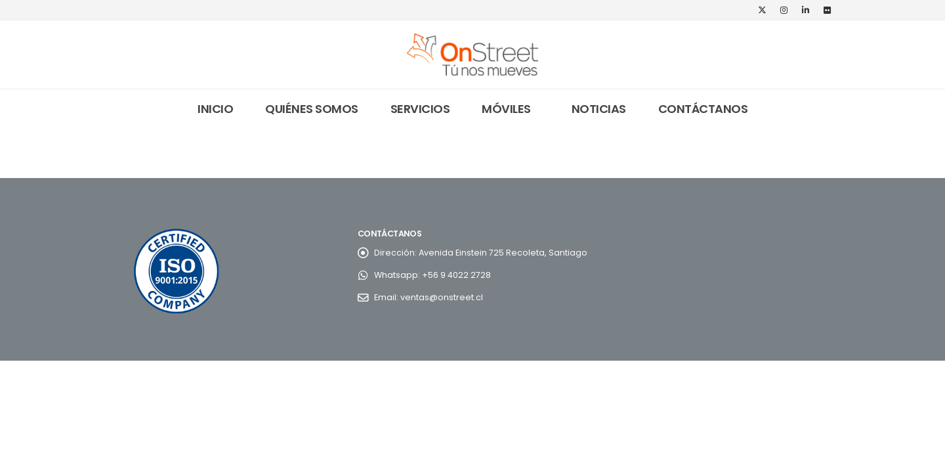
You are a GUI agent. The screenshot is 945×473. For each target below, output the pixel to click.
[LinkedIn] (805, 10)
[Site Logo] (472, 55)
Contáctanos (703, 109)
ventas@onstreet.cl (441, 297)
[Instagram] (783, 10)
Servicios (420, 109)
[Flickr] (827, 10)
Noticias (599, 109)
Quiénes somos (311, 109)
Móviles (506, 109)
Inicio (215, 109)
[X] (762, 10)
